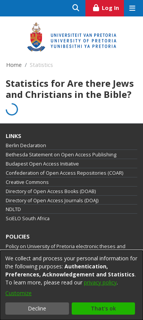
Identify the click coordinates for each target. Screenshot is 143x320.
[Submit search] (76, 8)
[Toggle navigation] (132, 8)
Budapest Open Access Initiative (42, 164)
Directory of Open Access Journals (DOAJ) (52, 200)
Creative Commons (27, 182)
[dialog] (71, 285)
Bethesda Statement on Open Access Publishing (61, 154)
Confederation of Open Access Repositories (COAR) (64, 173)
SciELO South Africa (28, 218)
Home (14, 64)
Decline (37, 308)
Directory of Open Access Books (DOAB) (51, 191)
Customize (18, 293)
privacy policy (100, 282)
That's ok (103, 308)
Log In (108, 6)
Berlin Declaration (26, 145)
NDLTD (13, 209)
